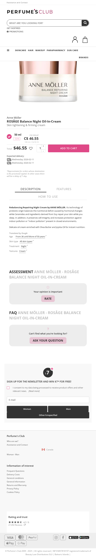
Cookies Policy (13, 492)
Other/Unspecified (48, 415)
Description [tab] (31, 189)
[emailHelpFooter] (48, 400)
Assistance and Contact (17, 2)
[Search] (85, 23)
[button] (48, 450)
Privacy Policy (13, 488)
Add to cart (68, 148)
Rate (48, 298)
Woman (27, 409)
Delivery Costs (13, 474)
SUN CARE (72, 50)
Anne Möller (14, 117)
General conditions (15, 478)
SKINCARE (20, 50)
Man (68, 409)
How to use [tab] (48, 197)
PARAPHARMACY (56, 50)
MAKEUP (40, 50)
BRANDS (83, 57)
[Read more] (34, 391)
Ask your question (48, 340)
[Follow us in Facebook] (63, 537)
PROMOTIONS (15, 31)
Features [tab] (64, 189)
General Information (16, 481)
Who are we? (12, 441)
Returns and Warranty (17, 485)
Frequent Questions (15, 471)
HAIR (30, 50)
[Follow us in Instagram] (56, 537)
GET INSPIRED (13, 28)
